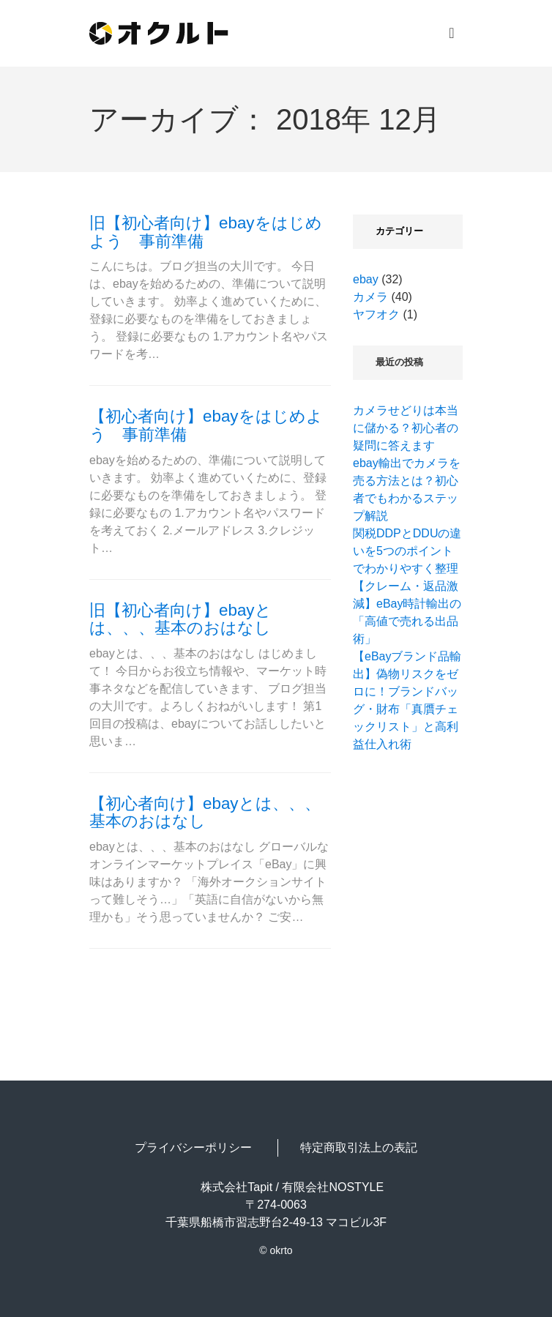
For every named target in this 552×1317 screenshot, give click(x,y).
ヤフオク (376, 314)
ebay (365, 279)
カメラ (370, 297)
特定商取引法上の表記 (358, 1147)
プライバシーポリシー (193, 1147)
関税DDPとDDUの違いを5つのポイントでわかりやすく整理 (407, 551)
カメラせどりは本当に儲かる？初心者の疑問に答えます (405, 428)
